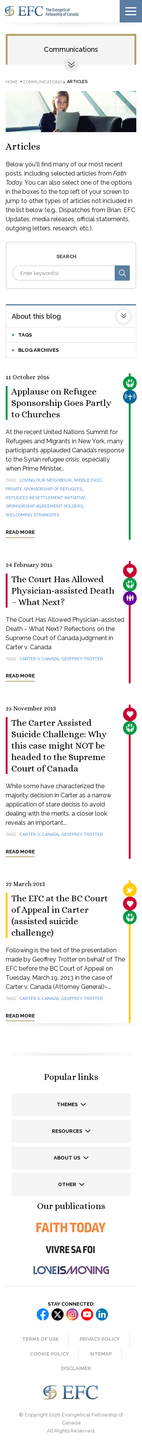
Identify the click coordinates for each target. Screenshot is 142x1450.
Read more (20, 532)
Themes (68, 1104)
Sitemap (101, 1354)
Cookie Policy (49, 1354)
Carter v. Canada (39, 658)
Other (67, 1184)
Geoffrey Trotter (82, 658)
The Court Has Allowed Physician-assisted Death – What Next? (62, 590)
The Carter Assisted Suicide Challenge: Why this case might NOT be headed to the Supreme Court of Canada (59, 745)
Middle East (87, 480)
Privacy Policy (100, 1339)
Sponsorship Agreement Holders (44, 506)
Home (12, 81)
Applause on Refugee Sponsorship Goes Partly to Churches (61, 403)
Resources (67, 1131)
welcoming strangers (32, 515)
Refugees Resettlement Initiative (45, 497)
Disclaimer (76, 1368)
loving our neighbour (46, 480)
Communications (71, 49)
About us (67, 1158)
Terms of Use (40, 1339)
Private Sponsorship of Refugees (44, 489)
